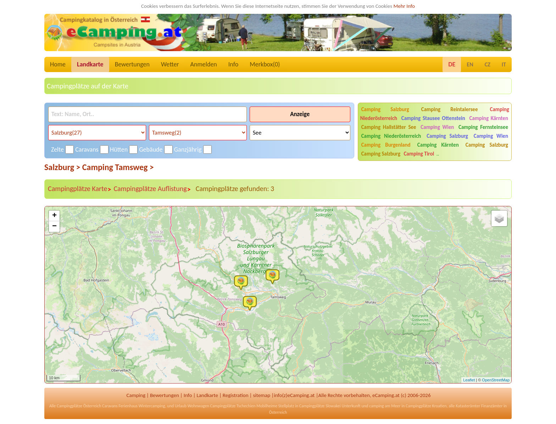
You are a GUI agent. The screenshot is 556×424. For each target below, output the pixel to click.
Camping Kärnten (488, 118)
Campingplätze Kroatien (426, 405)
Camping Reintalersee (449, 109)
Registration (236, 395)
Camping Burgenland (386, 145)
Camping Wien (437, 127)
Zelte (57, 149)
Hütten (119, 149)
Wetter (170, 64)
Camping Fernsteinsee (483, 127)
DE (451, 64)
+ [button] (54, 216)
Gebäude (150, 149)
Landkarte (90, 64)
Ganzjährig (188, 149)
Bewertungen (132, 64)
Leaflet (469, 380)
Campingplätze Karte (79, 189)
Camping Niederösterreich (391, 136)
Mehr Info (404, 6)
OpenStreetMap (496, 380)
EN (470, 64)
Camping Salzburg (385, 109)
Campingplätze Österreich (79, 405)
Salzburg (62, 167)
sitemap (261, 395)
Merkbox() (265, 64)
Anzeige (300, 114)
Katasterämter (468, 405)
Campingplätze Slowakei (320, 405)
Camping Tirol (419, 154)
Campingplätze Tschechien (232, 405)
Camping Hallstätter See (388, 127)
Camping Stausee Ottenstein (433, 118)
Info (233, 64)
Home (58, 64)
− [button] (54, 226)
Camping (136, 395)
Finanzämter (491, 405)
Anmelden (203, 64)
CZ (487, 64)
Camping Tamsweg (118, 167)
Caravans (86, 149)
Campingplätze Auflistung (152, 189)
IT (504, 64)
